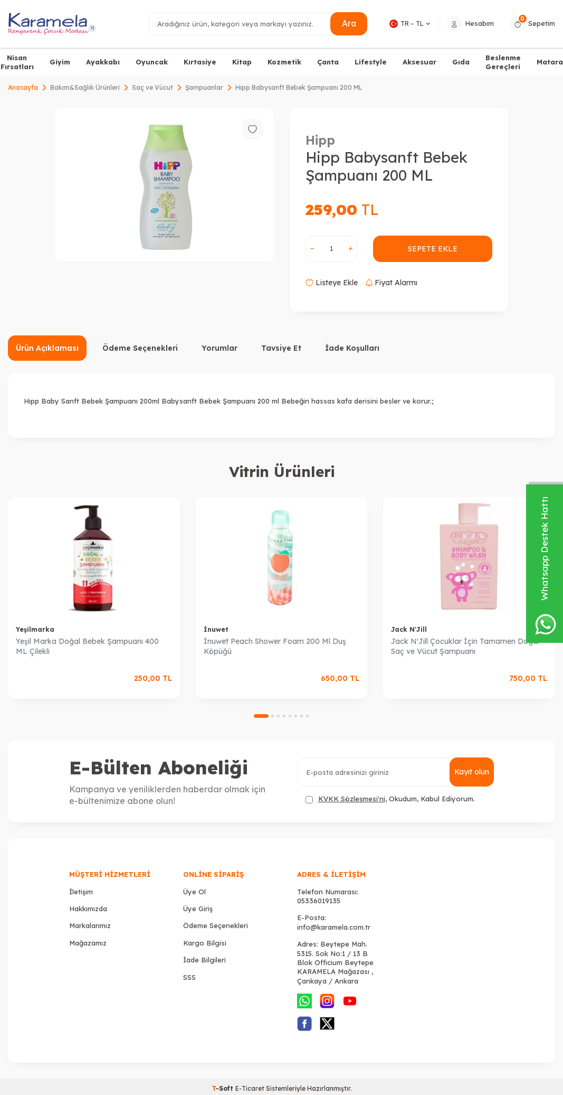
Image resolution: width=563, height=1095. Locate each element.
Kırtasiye (200, 62)
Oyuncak (152, 62)
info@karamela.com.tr (333, 927)
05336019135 (318, 900)
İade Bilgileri (204, 960)
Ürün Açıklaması (47, 348)
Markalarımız (90, 925)
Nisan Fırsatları (17, 62)
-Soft (223, 1088)
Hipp (320, 140)
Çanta (328, 62)
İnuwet (216, 629)
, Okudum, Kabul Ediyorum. (390, 798)
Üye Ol (194, 891)
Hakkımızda (88, 908)
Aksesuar (419, 62)
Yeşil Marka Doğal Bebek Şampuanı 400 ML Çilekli (87, 646)
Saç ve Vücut (152, 87)
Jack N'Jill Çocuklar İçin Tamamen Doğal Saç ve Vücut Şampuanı (465, 646)
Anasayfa (23, 87)
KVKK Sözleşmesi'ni (351, 798)
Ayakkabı (103, 62)
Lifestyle (371, 62)
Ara (348, 23)
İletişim (81, 891)
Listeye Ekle (332, 282)
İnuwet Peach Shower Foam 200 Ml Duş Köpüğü (275, 646)
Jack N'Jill (409, 629)
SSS (189, 977)
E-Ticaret (249, 1088)
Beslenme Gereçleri (503, 62)
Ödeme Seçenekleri (140, 348)
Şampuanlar (204, 87)
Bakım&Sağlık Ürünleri (85, 87)
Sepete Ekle (432, 249)
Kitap (242, 62)
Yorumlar (219, 348)
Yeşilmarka (35, 629)
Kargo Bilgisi (204, 943)
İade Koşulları (352, 348)
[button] (261, 716)
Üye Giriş (198, 908)
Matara (550, 62)
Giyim (60, 62)
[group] (164, 184)
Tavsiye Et (281, 348)
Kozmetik (284, 62)
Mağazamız (88, 943)
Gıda (461, 62)
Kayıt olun (471, 771)
